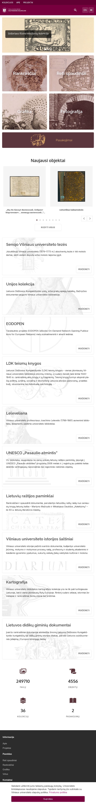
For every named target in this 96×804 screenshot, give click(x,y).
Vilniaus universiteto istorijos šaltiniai (39, 539)
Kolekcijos (7, 2)
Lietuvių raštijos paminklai (30, 496)
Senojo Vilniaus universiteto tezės (36, 244)
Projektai (28, 2)
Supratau (48, 799)
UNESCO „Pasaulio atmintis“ (32, 453)
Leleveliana (16, 413)
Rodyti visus (48, 227)
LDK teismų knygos (23, 363)
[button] (45, 49)
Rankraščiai (24, 73)
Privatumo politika (58, 792)
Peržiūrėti (84, 269)
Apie (18, 2)
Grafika (24, 111)
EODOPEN (15, 323)
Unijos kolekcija (20, 284)
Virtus (5, 774)
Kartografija (16, 582)
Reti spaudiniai (71, 73)
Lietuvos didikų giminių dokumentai (38, 625)
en (85, 10)
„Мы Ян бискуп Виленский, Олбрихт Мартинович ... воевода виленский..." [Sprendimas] (25, 212)
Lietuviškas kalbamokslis (71, 209)
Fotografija (71, 111)
